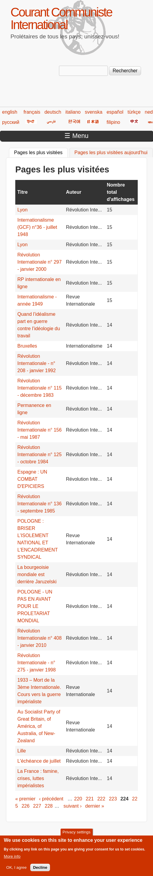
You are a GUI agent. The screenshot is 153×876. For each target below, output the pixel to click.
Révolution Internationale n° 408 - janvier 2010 (39, 638)
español (115, 112)
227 (37, 806)
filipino (113, 122)
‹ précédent (51, 798)
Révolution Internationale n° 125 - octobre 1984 (39, 454)
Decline (40, 870)
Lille (22, 750)
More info (12, 859)
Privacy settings (76, 835)
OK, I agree (16, 870)
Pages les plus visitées (41, 151)
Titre (22, 192)
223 (113, 798)
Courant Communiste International (61, 18)
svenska (93, 112)
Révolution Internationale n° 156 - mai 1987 (39, 430)
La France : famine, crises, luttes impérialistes (38, 778)
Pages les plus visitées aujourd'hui (111, 152)
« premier (25, 798)
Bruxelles (27, 345)
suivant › (72, 806)
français (31, 112)
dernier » (94, 806)
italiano (73, 112)
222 (101, 798)
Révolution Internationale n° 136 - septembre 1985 (39, 503)
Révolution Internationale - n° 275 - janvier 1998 (36, 662)
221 (90, 798)
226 (26, 806)
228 (49, 806)
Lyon (22, 209)
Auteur (73, 192)
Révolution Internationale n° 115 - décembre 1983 (39, 388)
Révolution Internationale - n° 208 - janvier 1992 (36, 363)
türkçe (134, 112)
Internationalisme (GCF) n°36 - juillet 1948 (37, 227)
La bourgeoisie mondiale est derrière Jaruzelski (37, 574)
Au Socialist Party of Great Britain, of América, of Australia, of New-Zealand (38, 726)
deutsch (52, 112)
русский (10, 122)
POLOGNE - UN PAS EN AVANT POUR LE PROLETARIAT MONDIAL (34, 606)
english (9, 112)
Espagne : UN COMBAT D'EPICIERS (32, 479)
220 (78, 798)
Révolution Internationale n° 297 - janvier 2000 (39, 262)
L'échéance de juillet (39, 761)
